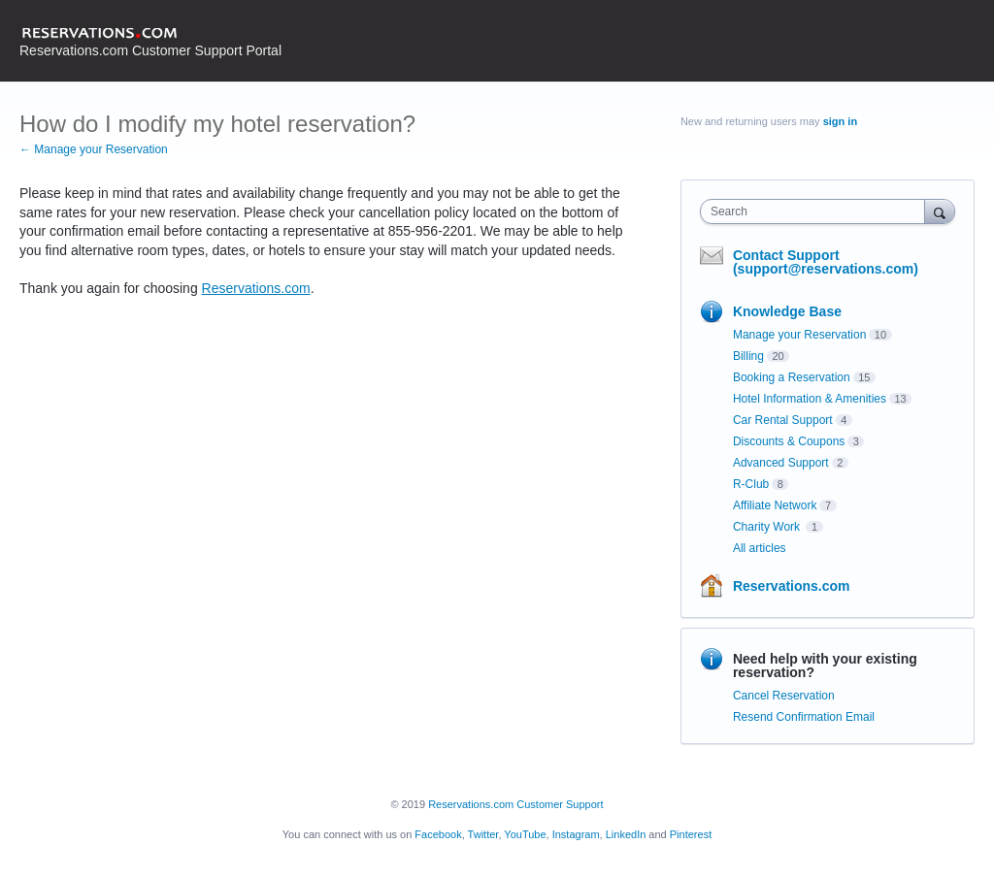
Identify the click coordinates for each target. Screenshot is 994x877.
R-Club (751, 484)
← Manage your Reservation (93, 149)
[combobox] (817, 211)
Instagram (576, 834)
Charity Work (768, 527)
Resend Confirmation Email (804, 717)
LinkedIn (626, 834)
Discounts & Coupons (789, 441)
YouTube (525, 834)
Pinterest (691, 834)
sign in (840, 121)
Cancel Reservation (784, 695)
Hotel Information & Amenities (809, 399)
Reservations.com (256, 288)
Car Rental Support (783, 420)
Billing (748, 356)
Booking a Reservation (791, 377)
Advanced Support (781, 463)
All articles (759, 548)
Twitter (483, 834)
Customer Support (559, 804)
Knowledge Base (787, 311)
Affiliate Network (774, 505)
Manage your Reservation (799, 334)
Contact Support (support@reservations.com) (825, 261)
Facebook (437, 834)
